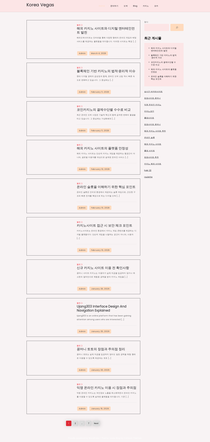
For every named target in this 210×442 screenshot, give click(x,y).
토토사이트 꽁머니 (152, 98)
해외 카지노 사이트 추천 (155, 131)
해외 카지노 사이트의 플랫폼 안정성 (102, 148)
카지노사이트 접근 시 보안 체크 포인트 (104, 225)
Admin (82, 53)
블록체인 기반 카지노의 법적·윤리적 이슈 (106, 71)
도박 (126, 6)
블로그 (80, 25)
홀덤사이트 (149, 117)
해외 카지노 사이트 (152, 144)
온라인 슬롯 (149, 137)
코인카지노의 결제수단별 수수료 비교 (104, 109)
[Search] (177, 27)
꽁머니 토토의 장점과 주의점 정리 (101, 349)
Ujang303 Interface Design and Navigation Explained (101, 308)
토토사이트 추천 (151, 157)
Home (102, 6)
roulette (148, 177)
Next (96, 423)
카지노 (146, 6)
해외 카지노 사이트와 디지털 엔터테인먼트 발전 (106, 30)
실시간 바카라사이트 (153, 91)
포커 (156, 6)
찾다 (146, 22)
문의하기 (114, 6)
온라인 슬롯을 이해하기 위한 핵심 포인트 (106, 187)
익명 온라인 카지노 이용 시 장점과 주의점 (106, 387)
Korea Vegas (40, 5)
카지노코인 (149, 111)
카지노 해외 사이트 (152, 163)
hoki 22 (147, 170)
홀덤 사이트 (149, 150)
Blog (135, 6)
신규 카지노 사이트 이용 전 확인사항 (103, 268)
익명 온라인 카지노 (152, 104)
